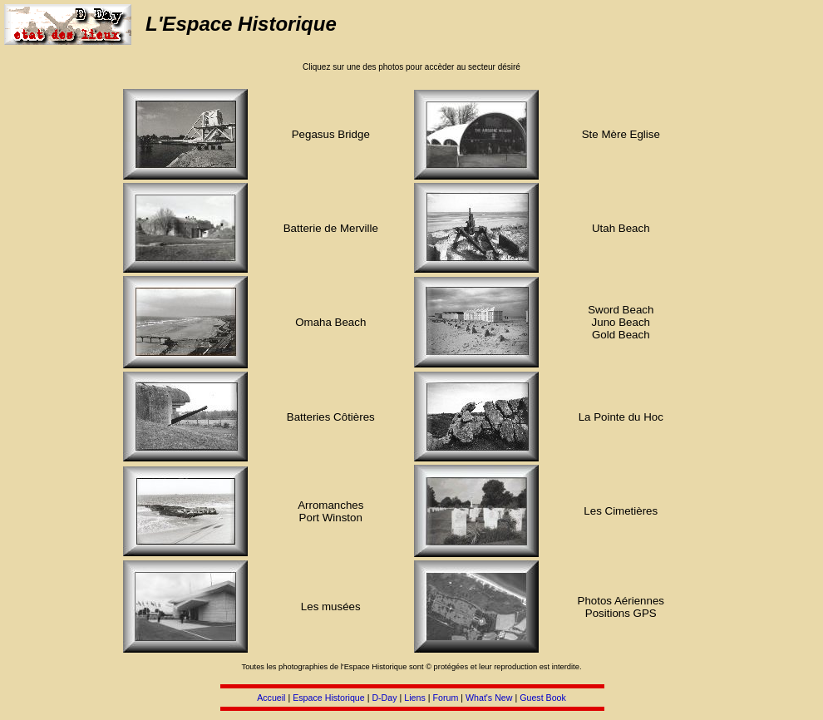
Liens (414, 698)
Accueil (271, 698)
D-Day (384, 698)
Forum (445, 698)
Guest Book (543, 698)
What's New (489, 698)
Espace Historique (328, 698)
